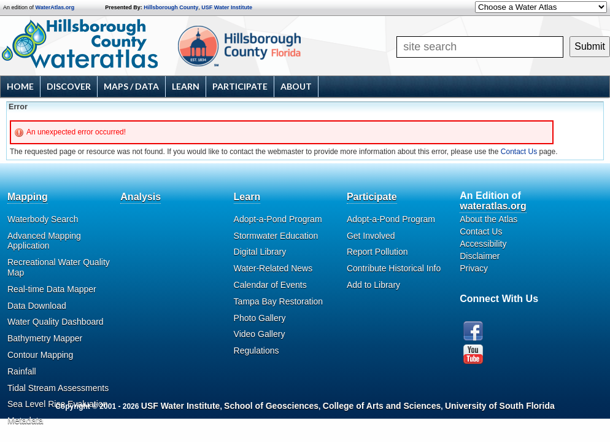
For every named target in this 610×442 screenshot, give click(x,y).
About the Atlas (488, 219)
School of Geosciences (271, 406)
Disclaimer (480, 256)
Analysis (140, 197)
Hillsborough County (171, 7)
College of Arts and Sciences (382, 406)
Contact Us (519, 151)
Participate (240, 86)
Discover (69, 86)
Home (20, 86)
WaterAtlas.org (55, 7)
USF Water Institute (226, 7)
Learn (185, 86)
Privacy (474, 268)
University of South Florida (500, 406)
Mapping (27, 197)
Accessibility (483, 244)
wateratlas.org (493, 206)
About (296, 86)
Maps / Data (131, 86)
